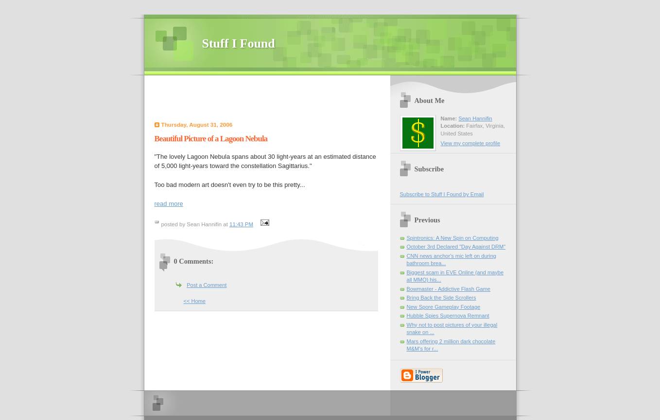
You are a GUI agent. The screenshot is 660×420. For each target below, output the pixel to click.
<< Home (195, 301)
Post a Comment (206, 285)
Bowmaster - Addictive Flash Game (449, 289)
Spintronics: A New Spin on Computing (453, 238)
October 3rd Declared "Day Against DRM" (456, 247)
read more (169, 203)
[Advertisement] (269, 99)
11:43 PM (241, 224)
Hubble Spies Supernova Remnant (448, 316)
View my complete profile (471, 143)
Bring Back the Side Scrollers (441, 298)
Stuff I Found (238, 43)
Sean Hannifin (475, 118)
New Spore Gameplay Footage (444, 307)
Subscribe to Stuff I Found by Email (442, 194)
